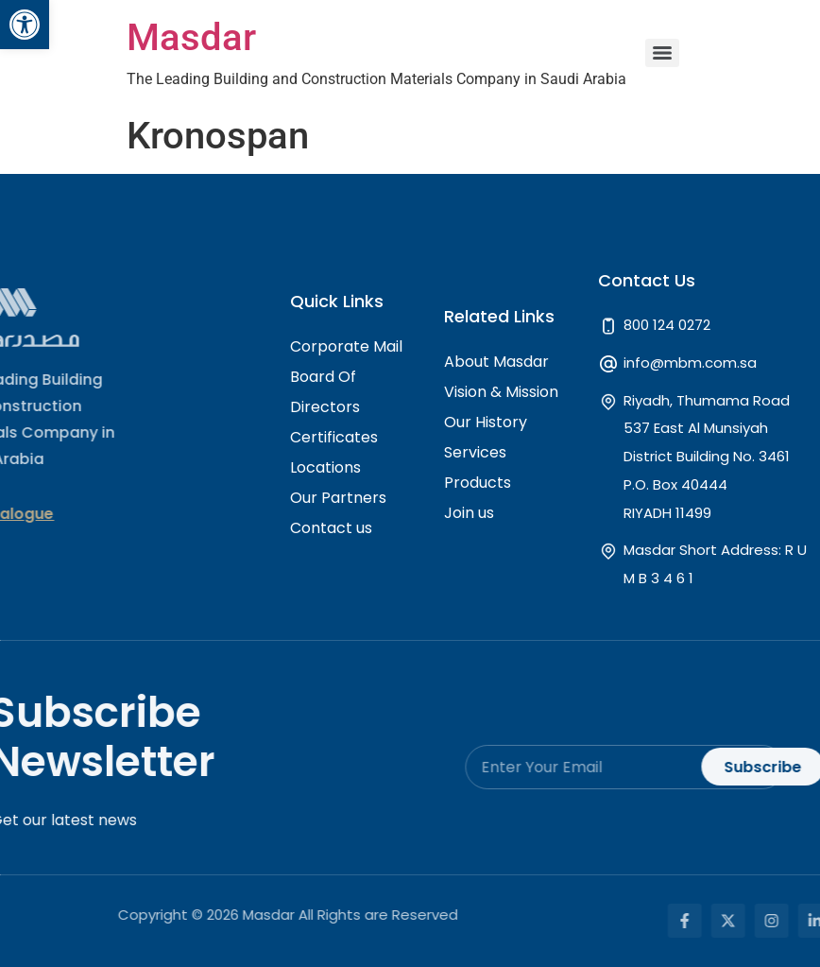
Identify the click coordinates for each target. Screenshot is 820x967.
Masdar (191, 37)
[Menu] (662, 53)
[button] (24, 24)
